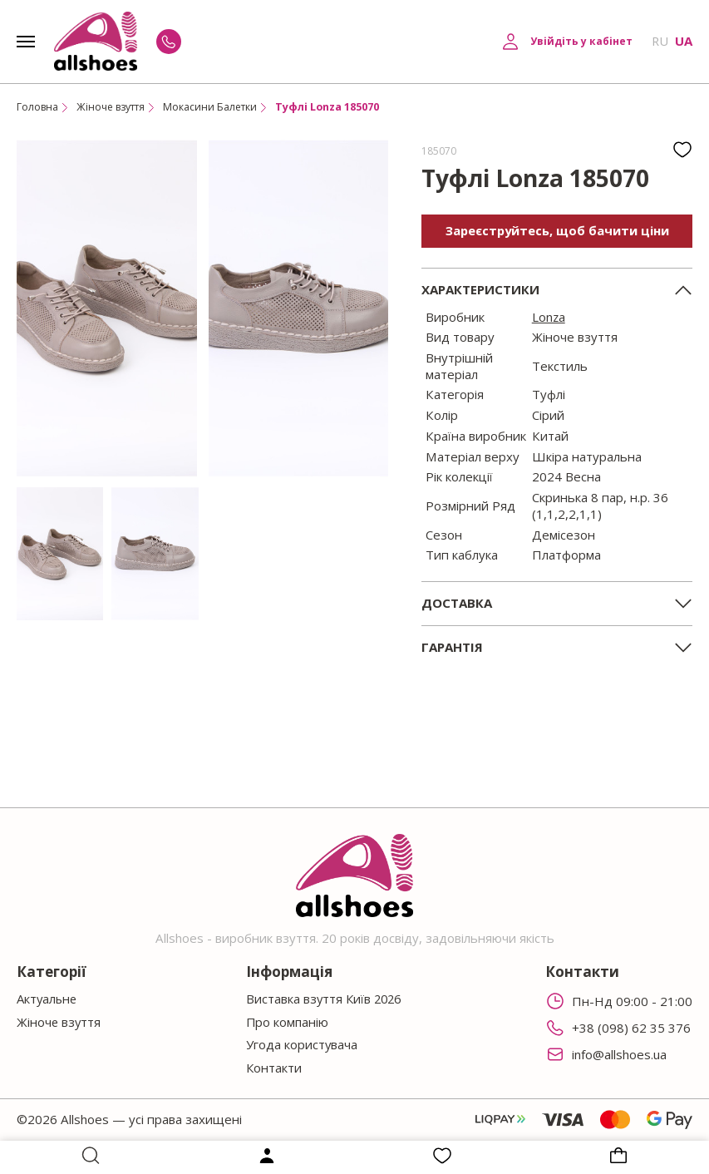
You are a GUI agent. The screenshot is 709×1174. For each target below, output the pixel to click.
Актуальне (48, 998)
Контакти (272, 1067)
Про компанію (286, 1021)
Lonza (549, 316)
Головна (38, 107)
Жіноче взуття (115, 107)
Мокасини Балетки (218, 107)
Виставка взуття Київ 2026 (324, 998)
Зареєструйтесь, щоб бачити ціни (557, 230)
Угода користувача (300, 1045)
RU (659, 41)
